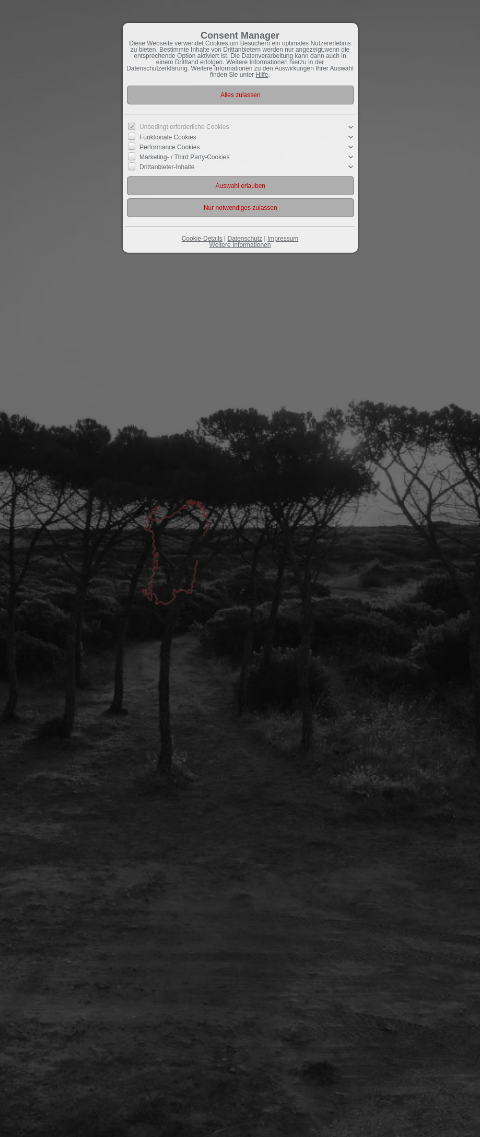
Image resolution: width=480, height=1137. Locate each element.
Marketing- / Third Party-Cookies (184, 157)
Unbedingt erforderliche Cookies (184, 127)
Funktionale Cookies (167, 137)
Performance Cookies (169, 147)
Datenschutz (244, 238)
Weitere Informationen (240, 244)
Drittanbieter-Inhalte (166, 167)
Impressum (282, 238)
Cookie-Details (202, 238)
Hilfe (262, 74)
